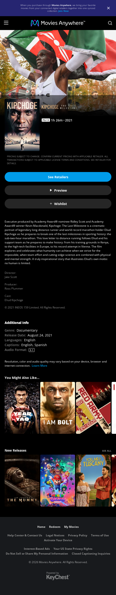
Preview (58, 190)
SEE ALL (106, 450)
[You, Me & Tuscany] (93, 481)
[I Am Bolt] (57, 408)
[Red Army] (93, 408)
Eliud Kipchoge (14, 300)
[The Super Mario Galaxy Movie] (57, 481)
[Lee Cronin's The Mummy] (22, 481)
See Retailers (58, 177)
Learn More (39, 366)
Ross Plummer (14, 288)
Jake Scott (11, 277)
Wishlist (58, 204)
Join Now (63, 10)
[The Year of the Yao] (22, 408)
